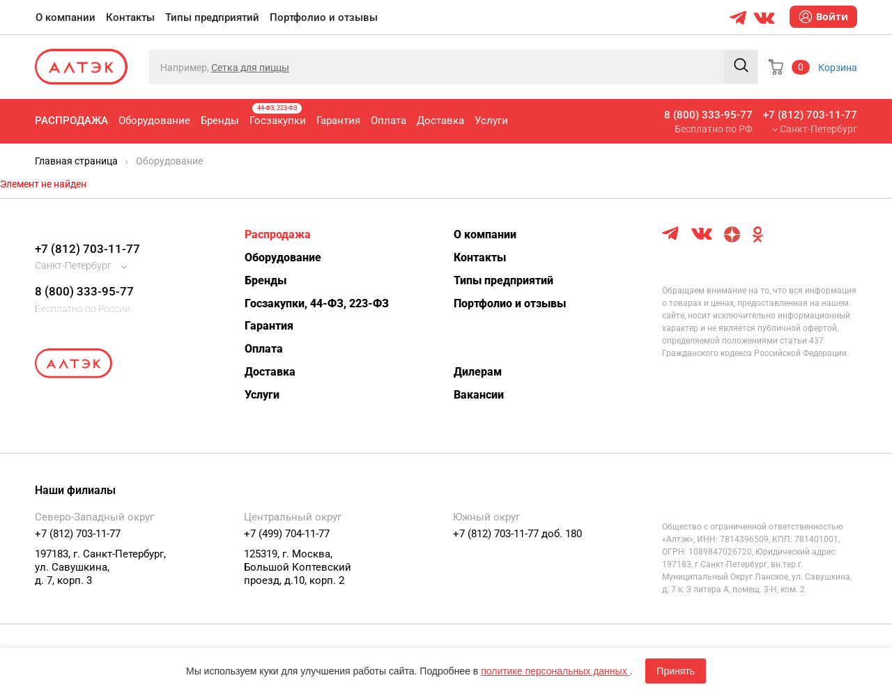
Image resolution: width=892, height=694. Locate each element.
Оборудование (154, 120)
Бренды (220, 120)
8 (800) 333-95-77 (708, 115)
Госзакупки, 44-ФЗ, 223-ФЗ (317, 303)
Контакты (130, 17)
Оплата (388, 120)
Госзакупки (277, 115)
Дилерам (478, 371)
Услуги (491, 120)
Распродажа (71, 120)
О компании (65, 17)
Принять (675, 671)
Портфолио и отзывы (324, 17)
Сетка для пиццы (250, 67)
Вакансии (479, 394)
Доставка (440, 120)
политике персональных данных (555, 671)
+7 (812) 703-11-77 (810, 115)
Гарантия (338, 120)
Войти (823, 17)
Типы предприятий (212, 17)
